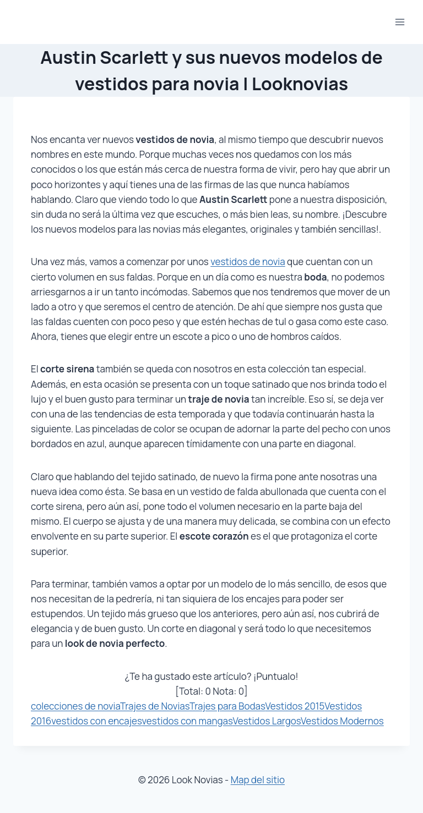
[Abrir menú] (399, 21)
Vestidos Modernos (342, 721)
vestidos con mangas (187, 721)
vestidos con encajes (96, 721)
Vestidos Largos (266, 721)
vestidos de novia (247, 261)
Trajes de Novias (154, 706)
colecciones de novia (75, 706)
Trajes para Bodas (227, 706)
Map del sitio (258, 779)
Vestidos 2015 (294, 706)
